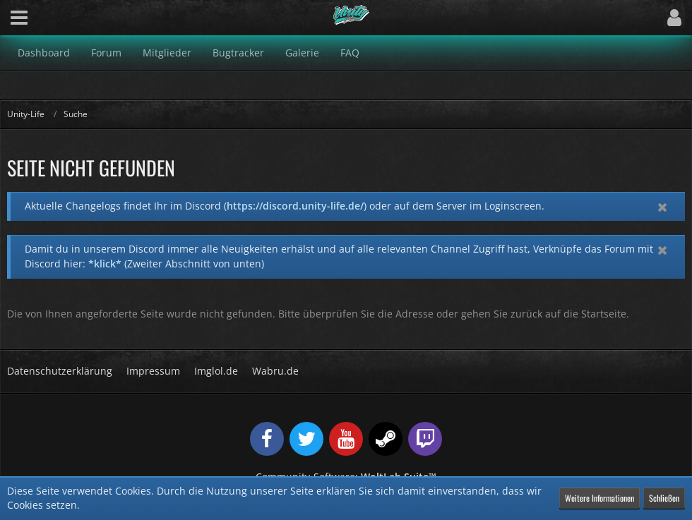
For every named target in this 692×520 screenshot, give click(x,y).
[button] (19, 17)
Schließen (664, 498)
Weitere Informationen (599, 498)
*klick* (104, 263)
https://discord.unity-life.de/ (295, 205)
